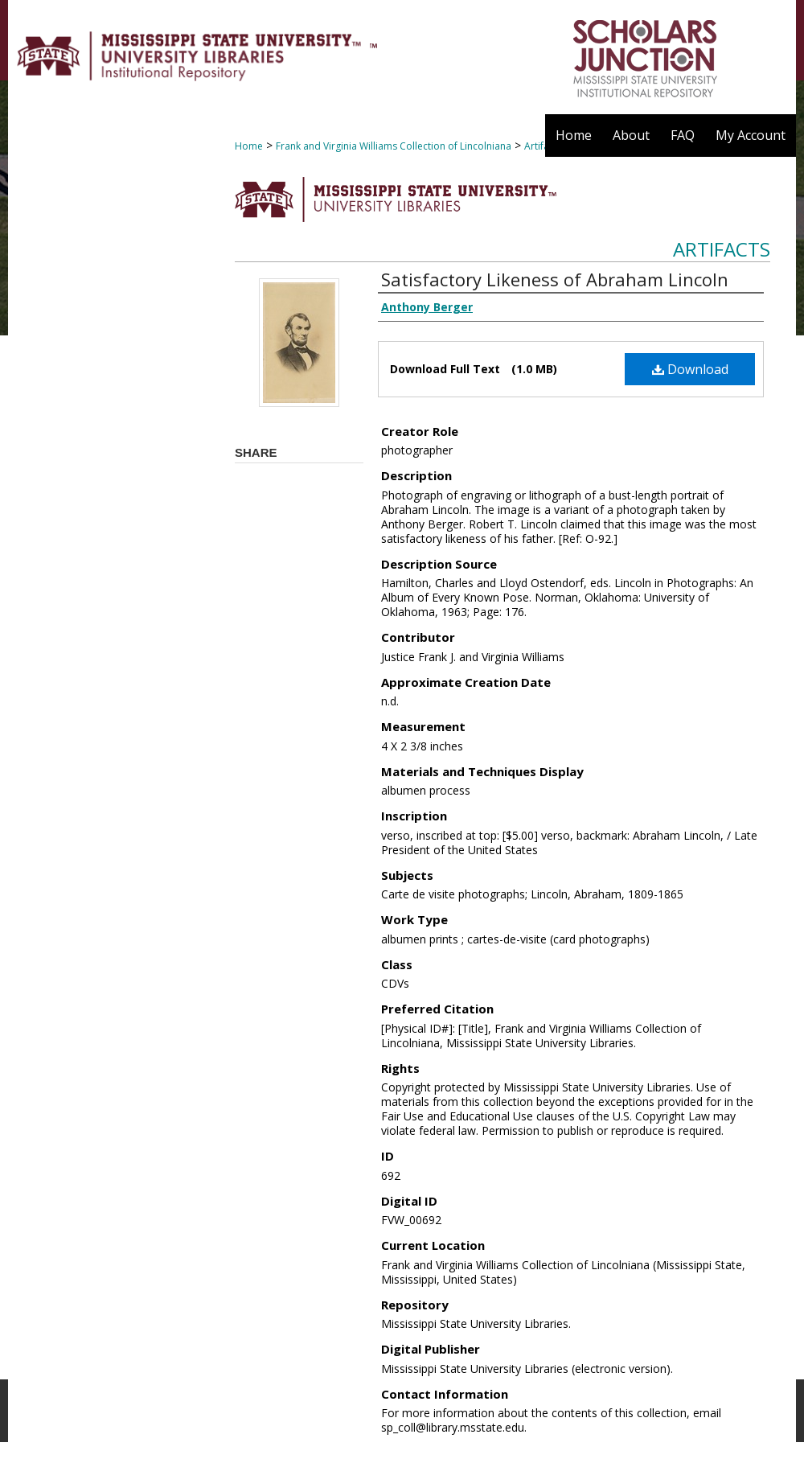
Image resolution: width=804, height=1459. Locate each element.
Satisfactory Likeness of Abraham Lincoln (554, 279)
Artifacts (721, 249)
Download (690, 369)
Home (249, 146)
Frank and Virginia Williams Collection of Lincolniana (393, 146)
